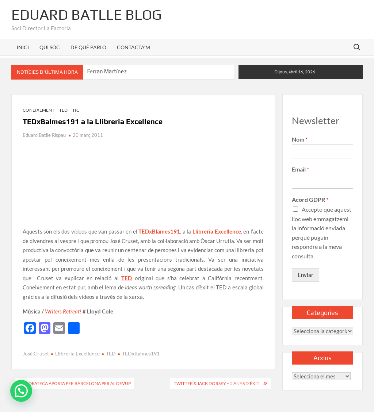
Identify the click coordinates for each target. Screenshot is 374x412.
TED (63, 110)
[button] (21, 391)
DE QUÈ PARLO (88, 47)
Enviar (305, 275)
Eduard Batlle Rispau (44, 135)
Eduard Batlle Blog (86, 14)
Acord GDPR (310, 199)
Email (300, 169)
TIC (75, 110)
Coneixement (38, 110)
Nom (300, 139)
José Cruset (36, 353)
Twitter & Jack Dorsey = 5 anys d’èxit (216, 383)
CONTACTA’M (133, 47)
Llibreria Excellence (77, 353)
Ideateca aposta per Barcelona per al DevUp (79, 383)
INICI (23, 47)
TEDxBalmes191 (141, 353)
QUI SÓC (49, 47)
